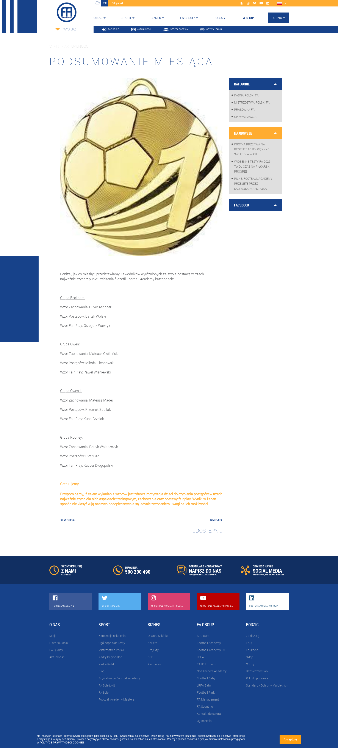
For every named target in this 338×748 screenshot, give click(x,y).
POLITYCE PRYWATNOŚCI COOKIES (61, 742)
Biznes (156, 18)
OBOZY (220, 18)
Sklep (249, 657)
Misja (52, 636)
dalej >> (216, 520)
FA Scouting (205, 706)
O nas (98, 18)
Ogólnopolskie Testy (112, 643)
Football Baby (206, 678)
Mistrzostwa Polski (111, 650)
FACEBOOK (270, 574)
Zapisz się (252, 636)
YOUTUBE (280, 574)
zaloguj (117, 3)
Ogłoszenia (204, 721)
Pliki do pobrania (257, 678)
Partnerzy (154, 664)
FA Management (208, 699)
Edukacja (252, 650)
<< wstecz (67, 520)
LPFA (200, 657)
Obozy (250, 664)
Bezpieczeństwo (257, 671)
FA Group (187, 18)
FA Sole (103, 692)
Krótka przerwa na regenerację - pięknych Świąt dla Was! (253, 149)
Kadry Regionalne (110, 657)
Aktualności (57, 657)
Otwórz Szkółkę (158, 636)
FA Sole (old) (107, 685)
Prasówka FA (244, 109)
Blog (102, 671)
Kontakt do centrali (209, 714)
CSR (150, 657)
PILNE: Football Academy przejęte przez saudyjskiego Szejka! (253, 183)
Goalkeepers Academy (212, 671)
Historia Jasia (58, 643)
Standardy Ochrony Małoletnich (267, 685)
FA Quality (56, 650)
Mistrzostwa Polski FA (252, 102)
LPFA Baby (204, 685)
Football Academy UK (211, 650)
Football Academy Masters (116, 699)
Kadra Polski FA (246, 95)
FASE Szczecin (206, 664)
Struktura (203, 636)
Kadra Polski (107, 664)
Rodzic (276, 18)
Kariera (152, 643)
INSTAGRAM (258, 574)
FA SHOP (248, 18)
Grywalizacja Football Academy (120, 678)
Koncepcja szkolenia (112, 636)
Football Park (206, 692)
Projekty (153, 650)
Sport (126, 18)
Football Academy (209, 643)
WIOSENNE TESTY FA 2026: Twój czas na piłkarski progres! (252, 166)
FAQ (249, 643)
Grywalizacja (245, 117)
